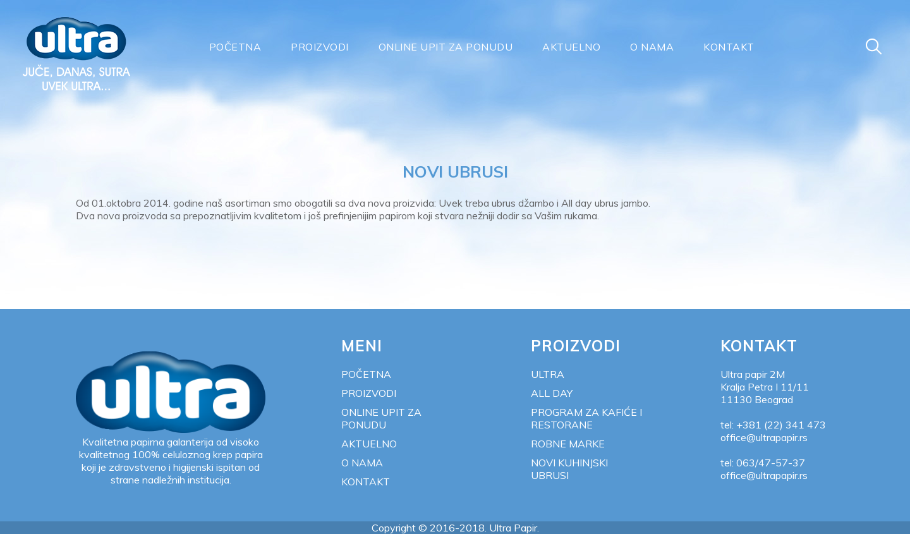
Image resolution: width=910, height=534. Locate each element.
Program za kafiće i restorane (586, 418)
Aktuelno (571, 46)
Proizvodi (320, 46)
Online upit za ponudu (446, 46)
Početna (235, 46)
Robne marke (568, 443)
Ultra (547, 374)
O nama (652, 46)
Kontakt (729, 46)
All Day (552, 393)
